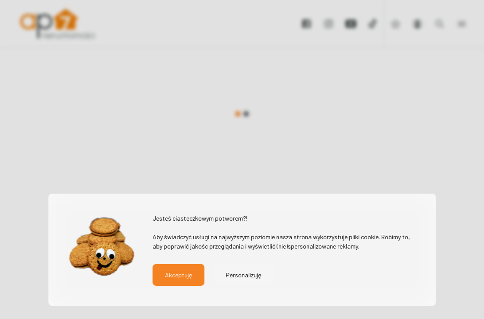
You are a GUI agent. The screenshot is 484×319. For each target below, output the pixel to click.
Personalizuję (243, 275)
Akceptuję (178, 275)
